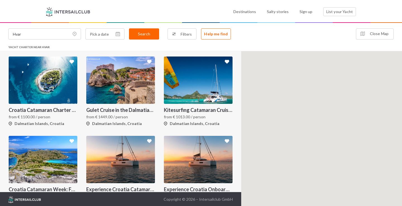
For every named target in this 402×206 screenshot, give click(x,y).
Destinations (244, 11)
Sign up (306, 11)
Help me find (216, 33)
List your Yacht (339, 11)
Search (144, 33)
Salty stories (278, 11)
